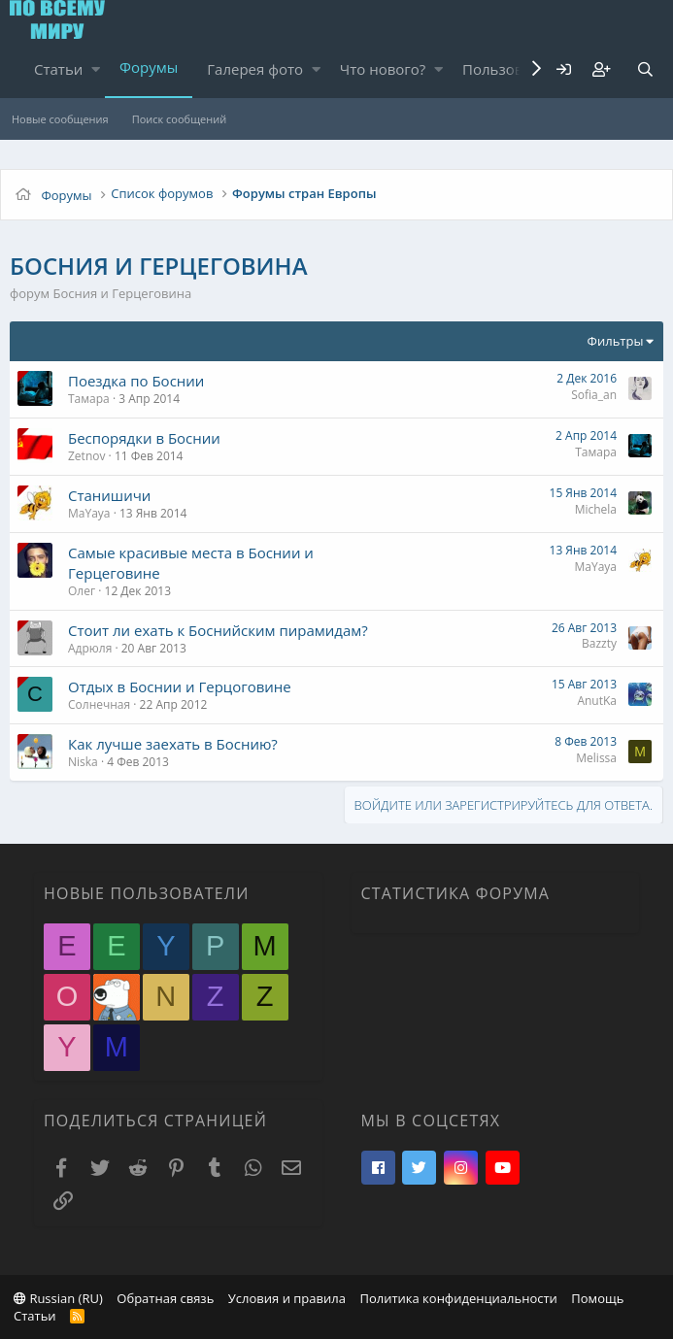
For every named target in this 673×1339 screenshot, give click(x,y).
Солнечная (99, 704)
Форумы (148, 67)
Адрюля (90, 648)
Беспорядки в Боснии (144, 438)
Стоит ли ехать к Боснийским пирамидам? (218, 630)
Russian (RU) (58, 1298)
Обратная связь (165, 1298)
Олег (81, 591)
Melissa (596, 758)
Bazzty (599, 643)
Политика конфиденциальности (457, 1298)
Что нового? (383, 69)
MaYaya (89, 513)
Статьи (58, 69)
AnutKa (597, 700)
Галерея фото (255, 69)
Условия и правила (287, 1298)
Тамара (89, 398)
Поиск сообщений (179, 119)
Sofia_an (594, 394)
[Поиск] (644, 69)
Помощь (597, 1298)
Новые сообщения (60, 119)
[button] (95, 69)
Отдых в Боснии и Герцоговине (179, 686)
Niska (83, 761)
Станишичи (109, 495)
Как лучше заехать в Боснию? (173, 743)
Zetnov (86, 456)
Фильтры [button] (616, 341)
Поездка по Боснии (136, 380)
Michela (596, 509)
